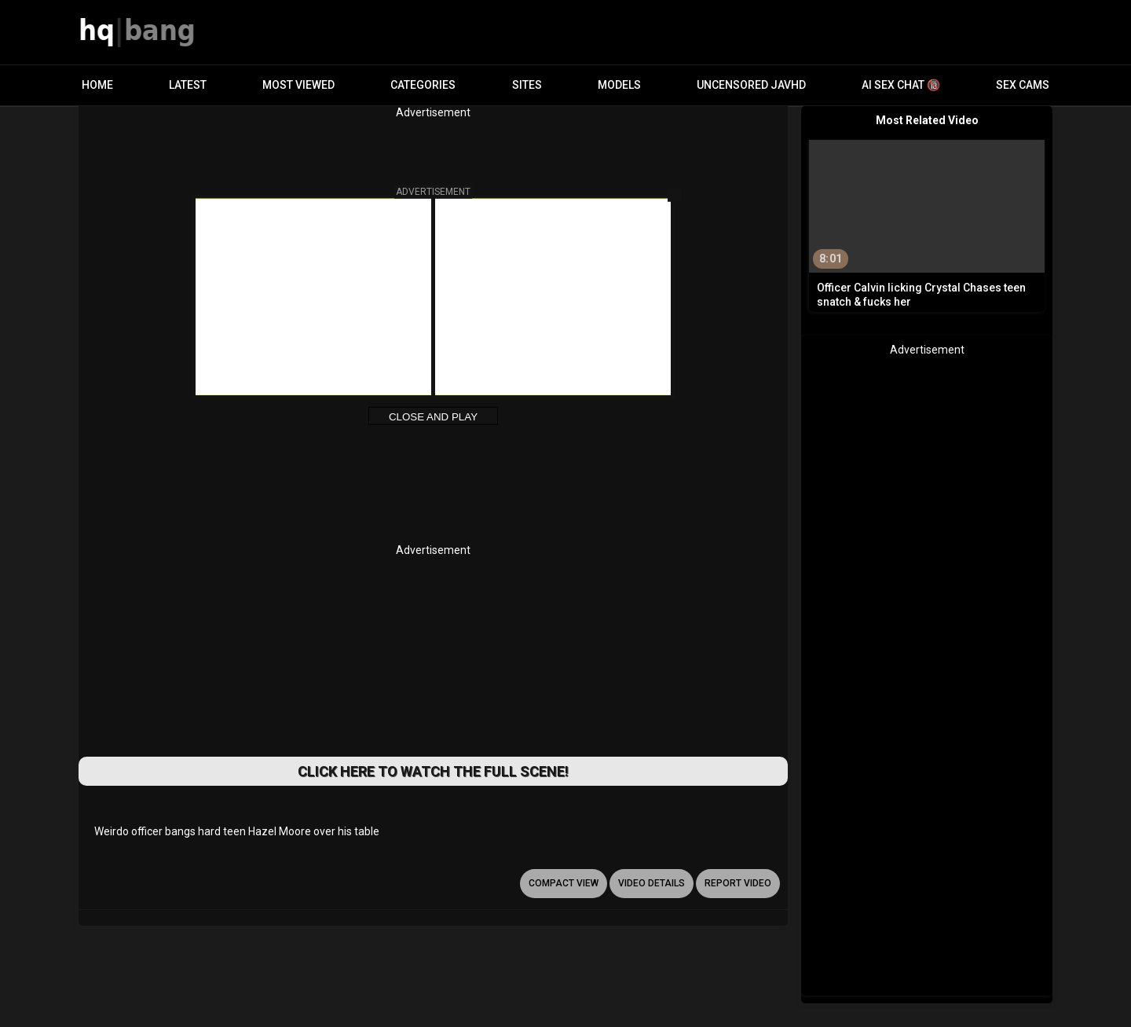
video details (651, 883)
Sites (527, 85)
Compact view (563, 883)
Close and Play (433, 417)
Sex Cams (1022, 85)
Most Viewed (298, 85)
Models (619, 85)
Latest (188, 85)
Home (97, 85)
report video (738, 883)
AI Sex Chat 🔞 (901, 85)
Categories (423, 85)
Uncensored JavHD (751, 85)
